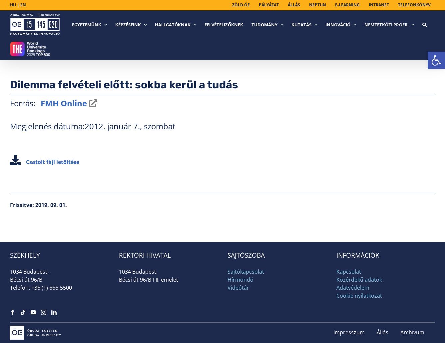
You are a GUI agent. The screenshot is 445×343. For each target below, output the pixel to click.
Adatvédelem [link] (352, 287)
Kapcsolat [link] (348, 271)
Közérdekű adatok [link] (359, 279)
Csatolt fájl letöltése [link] (44, 162)
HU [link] (13, 5)
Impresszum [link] (349, 332)
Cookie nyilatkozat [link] (359, 295)
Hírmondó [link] (240, 279)
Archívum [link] (412, 332)
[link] (436, 60)
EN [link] (23, 5)
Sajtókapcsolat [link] (245, 271)
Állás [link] (382, 332)
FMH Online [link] (63, 103)
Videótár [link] (238, 287)
